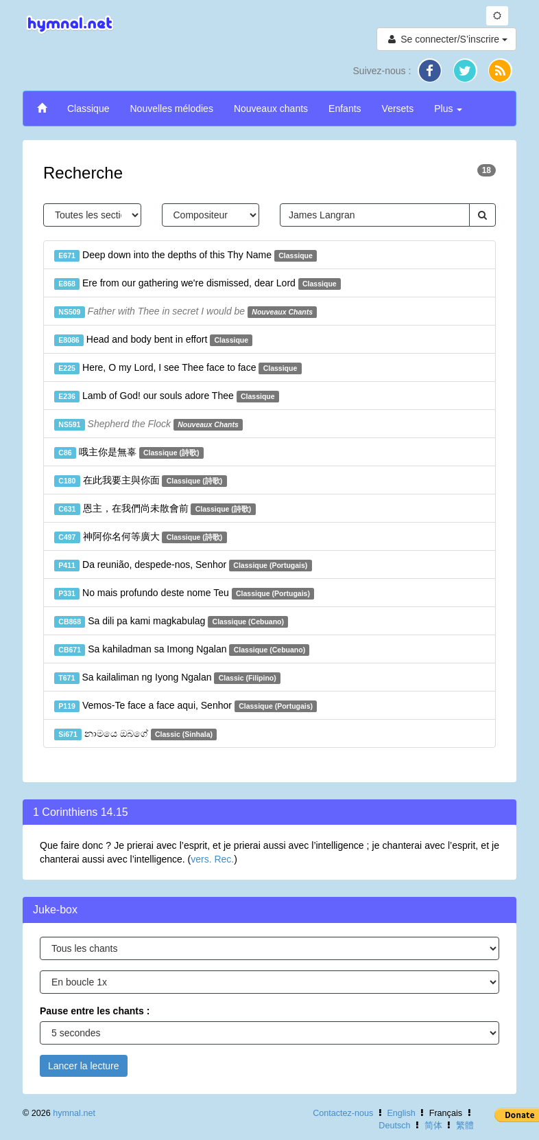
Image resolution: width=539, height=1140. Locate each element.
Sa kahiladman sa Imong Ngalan (181, 649)
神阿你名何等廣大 (140, 537)
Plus (448, 108)
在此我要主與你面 (140, 481)
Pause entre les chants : (94, 1010)
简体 (433, 1125)
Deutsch (394, 1125)
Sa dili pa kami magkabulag (171, 621)
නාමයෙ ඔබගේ (135, 734)
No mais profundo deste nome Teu (184, 593)
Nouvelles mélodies (171, 108)
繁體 (465, 1125)
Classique (88, 108)
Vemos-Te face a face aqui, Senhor (185, 706)
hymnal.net (74, 1113)
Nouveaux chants (271, 108)
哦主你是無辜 (129, 452)
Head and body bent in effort (153, 340)
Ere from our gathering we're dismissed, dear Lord (197, 283)
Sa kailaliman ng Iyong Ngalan (167, 678)
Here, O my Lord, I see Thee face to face (178, 368)
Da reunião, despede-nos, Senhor (183, 565)
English (401, 1113)
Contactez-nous (343, 1113)
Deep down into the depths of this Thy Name (185, 255)
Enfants (344, 108)
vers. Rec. (212, 859)
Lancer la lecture (83, 1065)
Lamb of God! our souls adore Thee (166, 396)
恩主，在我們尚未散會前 (155, 509)
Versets (398, 108)
